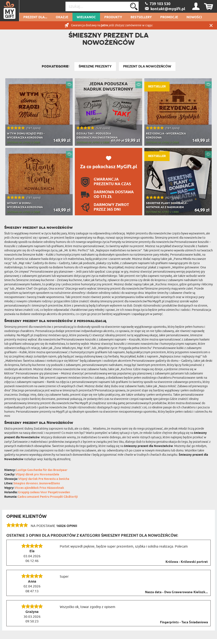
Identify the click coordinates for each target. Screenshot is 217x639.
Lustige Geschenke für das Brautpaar (41, 470)
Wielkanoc (86, 17)
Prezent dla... (35, 17)
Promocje (169, 17)
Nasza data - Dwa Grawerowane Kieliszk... (176, 592)
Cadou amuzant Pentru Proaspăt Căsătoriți (48, 497)
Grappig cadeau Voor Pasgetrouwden (44, 492)
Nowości (194, 17)
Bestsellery (141, 17)
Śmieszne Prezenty (95, 66)
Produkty (113, 17)
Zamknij (211, 25)
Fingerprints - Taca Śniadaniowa (184, 622)
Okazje (62, 17)
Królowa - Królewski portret (187, 562)
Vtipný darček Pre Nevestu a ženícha (43, 479)
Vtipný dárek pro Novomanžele (37, 475)
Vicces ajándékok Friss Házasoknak (39, 488)
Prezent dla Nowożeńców (147, 66)
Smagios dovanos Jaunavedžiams (36, 484)
